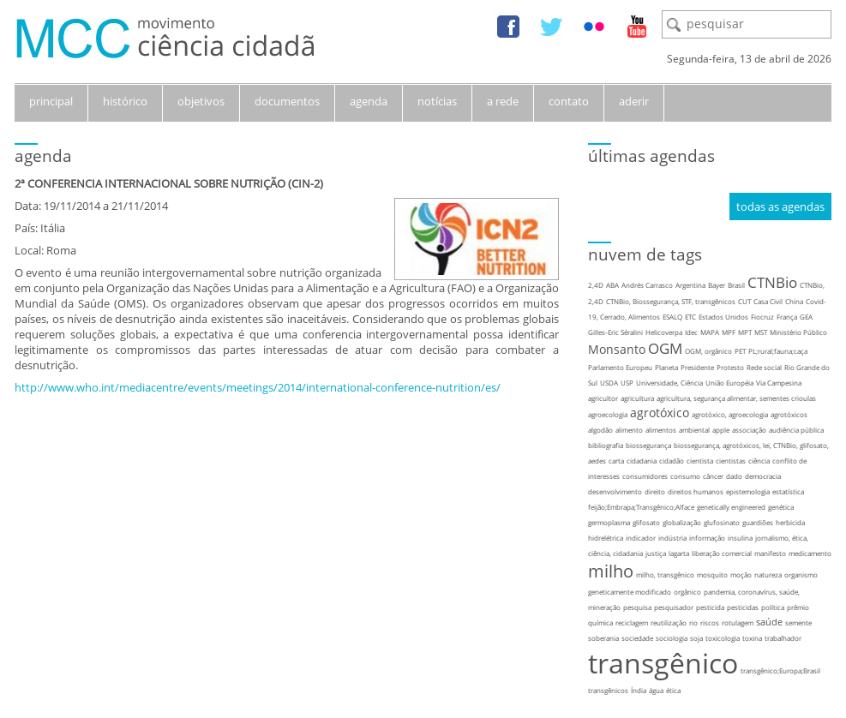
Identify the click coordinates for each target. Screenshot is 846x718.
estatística (788, 491)
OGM (665, 348)
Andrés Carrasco (647, 285)
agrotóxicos (789, 414)
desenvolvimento (615, 491)
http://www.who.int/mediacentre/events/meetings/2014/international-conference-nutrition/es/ (258, 387)
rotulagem (737, 622)
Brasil (736, 285)
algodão (600, 429)
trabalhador (783, 638)
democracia (763, 476)
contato (569, 101)
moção (741, 574)
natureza (768, 574)
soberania (603, 638)
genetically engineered (731, 507)
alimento (629, 429)
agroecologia (607, 414)
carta (616, 460)
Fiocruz (762, 316)
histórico (125, 101)
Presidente (697, 367)
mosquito (712, 574)
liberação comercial (722, 553)
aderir (634, 101)
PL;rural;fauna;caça (777, 351)
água (656, 690)
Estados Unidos (723, 316)
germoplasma (609, 522)
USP (627, 382)
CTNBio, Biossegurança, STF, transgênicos (670, 301)
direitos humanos (695, 491)
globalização (682, 522)
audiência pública (796, 429)
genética (781, 507)
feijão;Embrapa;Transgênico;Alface (641, 507)
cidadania (642, 460)
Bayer (716, 285)
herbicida (790, 522)
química (600, 622)
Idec (691, 332)
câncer (713, 476)
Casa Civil (768, 301)
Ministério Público (798, 332)
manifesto (770, 553)
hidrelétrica (605, 537)
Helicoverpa (663, 332)
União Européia (729, 382)
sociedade (637, 638)
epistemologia (748, 491)
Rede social (764, 367)
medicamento (810, 553)
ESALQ (672, 316)
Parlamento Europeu (620, 367)
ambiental (694, 429)
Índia (638, 690)
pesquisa (637, 607)
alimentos (660, 429)
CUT (744, 301)
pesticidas (743, 607)
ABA (612, 285)
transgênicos (608, 690)
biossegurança (648, 445)
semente (798, 622)
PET (740, 351)
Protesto (730, 367)
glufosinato (722, 522)
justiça (655, 553)
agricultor (603, 398)
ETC (690, 316)
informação (707, 537)
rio (693, 622)
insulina (740, 537)
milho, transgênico (665, 574)
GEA (806, 316)
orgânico (687, 591)
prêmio (798, 607)
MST (760, 332)
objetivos (201, 101)
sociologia (671, 638)
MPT (745, 332)
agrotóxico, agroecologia (730, 414)
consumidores (645, 476)
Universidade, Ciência (669, 382)
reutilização (669, 622)
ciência (759, 460)
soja (696, 638)
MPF (728, 332)
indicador (641, 537)
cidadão (671, 460)
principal (51, 101)
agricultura (637, 398)
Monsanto (616, 349)
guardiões (757, 522)
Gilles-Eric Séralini (615, 332)
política (772, 607)
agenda (368, 101)
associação (749, 429)
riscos (709, 622)
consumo (685, 476)
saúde (769, 621)
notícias (437, 101)
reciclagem (631, 622)
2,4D (595, 285)
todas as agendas (780, 206)
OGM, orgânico (708, 351)
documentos (287, 101)
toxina (752, 638)
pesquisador (673, 607)
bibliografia (605, 445)
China (794, 301)
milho (610, 571)
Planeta (666, 367)
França (787, 316)
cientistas (731, 460)
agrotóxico (659, 412)
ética (673, 690)
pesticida (710, 607)
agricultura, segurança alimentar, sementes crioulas (736, 398)
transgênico (663, 662)
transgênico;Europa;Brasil (780, 670)
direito (655, 491)
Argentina (690, 285)
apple (720, 429)
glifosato (646, 522)
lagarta (679, 553)
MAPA (709, 332)
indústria (672, 537)
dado (734, 476)
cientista (700, 460)
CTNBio (772, 282)
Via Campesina (778, 382)
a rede (503, 101)
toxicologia (722, 638)
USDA (609, 382)
